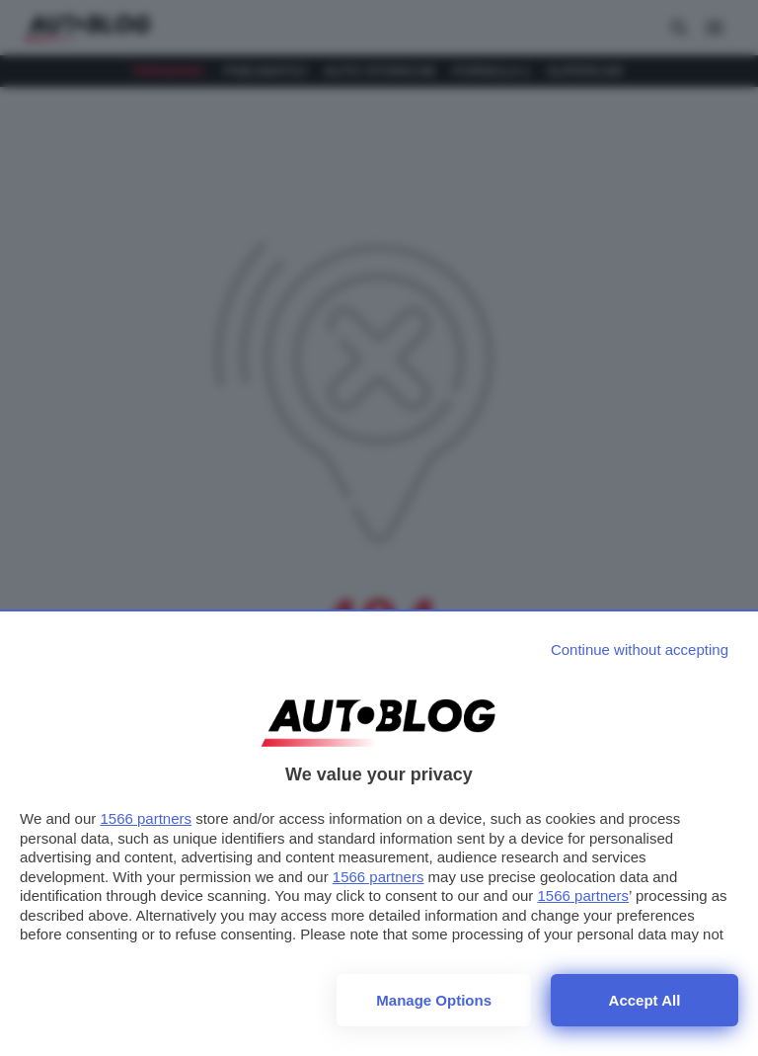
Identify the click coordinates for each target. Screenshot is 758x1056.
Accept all (645, 1000)
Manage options (434, 1000)
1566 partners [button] (145, 818)
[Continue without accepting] (639, 649)
